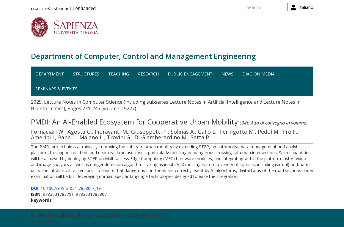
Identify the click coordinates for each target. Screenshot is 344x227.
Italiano (306, 7)
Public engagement (190, 74)
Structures (86, 74)
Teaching (118, 74)
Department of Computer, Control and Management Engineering (143, 56)
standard (62, 8)
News (227, 74)
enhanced (86, 8)
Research (148, 74)
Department (49, 74)
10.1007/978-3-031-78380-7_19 (66, 188)
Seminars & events (56, 89)
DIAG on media (258, 74)
